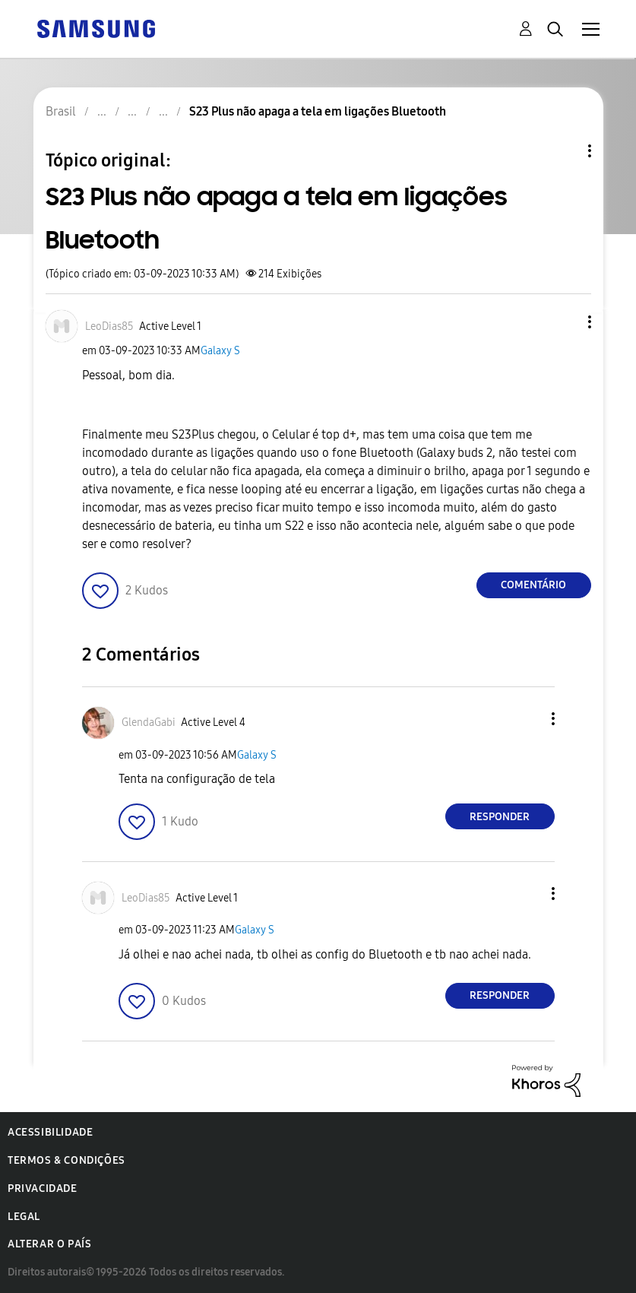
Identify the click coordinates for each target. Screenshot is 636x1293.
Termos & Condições (66, 1160)
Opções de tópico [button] (563, 151)
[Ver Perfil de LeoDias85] (109, 326)
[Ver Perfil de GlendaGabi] (149, 722)
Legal (24, 1216)
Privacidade (43, 1188)
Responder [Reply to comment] (500, 816)
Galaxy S (220, 350)
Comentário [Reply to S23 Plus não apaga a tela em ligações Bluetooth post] (533, 584)
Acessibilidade (50, 1132)
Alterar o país (49, 1244)
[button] (563, 322)
